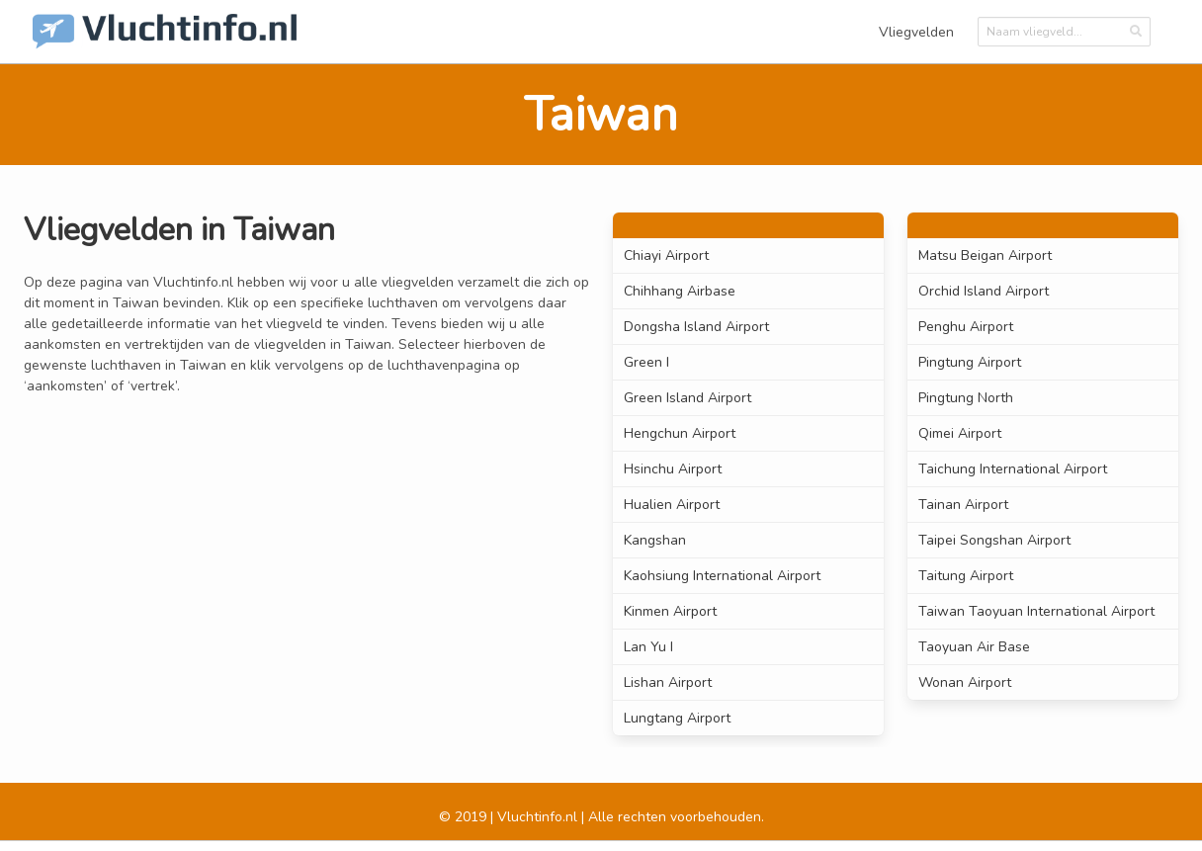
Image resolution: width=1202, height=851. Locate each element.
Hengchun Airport (679, 433)
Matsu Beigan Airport (985, 255)
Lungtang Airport (677, 718)
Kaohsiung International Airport (722, 575)
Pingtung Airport (969, 362)
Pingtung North (965, 397)
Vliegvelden (916, 32)
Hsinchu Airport (673, 469)
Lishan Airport (668, 682)
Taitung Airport (965, 575)
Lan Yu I (648, 647)
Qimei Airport (959, 433)
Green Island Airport (687, 397)
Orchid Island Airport (983, 291)
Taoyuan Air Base (974, 647)
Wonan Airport (964, 682)
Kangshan (655, 540)
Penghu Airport (965, 326)
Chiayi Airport (666, 255)
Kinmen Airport (670, 611)
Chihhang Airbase (679, 291)
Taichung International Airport (1012, 469)
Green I (646, 362)
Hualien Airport (672, 504)
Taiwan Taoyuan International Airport (1036, 611)
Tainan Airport (963, 504)
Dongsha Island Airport (696, 326)
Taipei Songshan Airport (994, 540)
